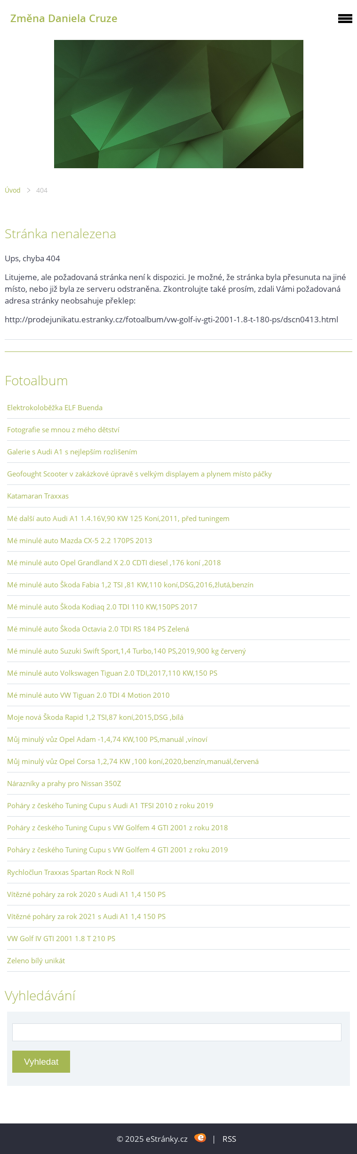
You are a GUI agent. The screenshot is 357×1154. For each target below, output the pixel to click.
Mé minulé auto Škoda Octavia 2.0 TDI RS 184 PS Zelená (98, 628)
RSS (229, 1138)
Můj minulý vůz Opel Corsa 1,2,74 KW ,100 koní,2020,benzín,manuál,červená (133, 761)
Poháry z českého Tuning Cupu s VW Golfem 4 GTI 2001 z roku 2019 (117, 849)
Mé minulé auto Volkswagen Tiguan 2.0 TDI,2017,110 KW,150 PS (112, 673)
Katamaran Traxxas (38, 495)
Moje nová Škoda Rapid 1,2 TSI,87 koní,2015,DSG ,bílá (95, 717)
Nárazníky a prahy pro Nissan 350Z (64, 783)
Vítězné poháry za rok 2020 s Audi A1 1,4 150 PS (86, 894)
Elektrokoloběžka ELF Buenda (55, 407)
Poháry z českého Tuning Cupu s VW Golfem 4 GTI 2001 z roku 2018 (117, 827)
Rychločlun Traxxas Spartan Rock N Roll (70, 872)
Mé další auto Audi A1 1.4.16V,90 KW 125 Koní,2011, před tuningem (118, 518)
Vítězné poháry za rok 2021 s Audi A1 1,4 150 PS (86, 916)
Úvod (13, 190)
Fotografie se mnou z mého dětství (63, 429)
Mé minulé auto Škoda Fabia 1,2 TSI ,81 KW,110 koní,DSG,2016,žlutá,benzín (130, 584)
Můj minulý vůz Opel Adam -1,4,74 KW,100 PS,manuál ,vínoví (107, 739)
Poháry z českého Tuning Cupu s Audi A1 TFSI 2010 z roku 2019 (110, 805)
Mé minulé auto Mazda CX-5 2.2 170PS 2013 (79, 540)
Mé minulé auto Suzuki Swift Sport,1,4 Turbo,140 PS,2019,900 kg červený (126, 650)
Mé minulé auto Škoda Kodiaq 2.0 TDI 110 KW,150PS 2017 (102, 606)
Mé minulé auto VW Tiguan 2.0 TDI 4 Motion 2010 (88, 695)
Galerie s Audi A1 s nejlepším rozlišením (72, 451)
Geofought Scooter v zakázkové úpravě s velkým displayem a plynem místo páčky (139, 473)
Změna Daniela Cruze (64, 18)
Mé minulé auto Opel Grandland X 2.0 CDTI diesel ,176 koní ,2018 (114, 562)
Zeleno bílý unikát (36, 960)
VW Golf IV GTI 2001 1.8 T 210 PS (61, 938)
